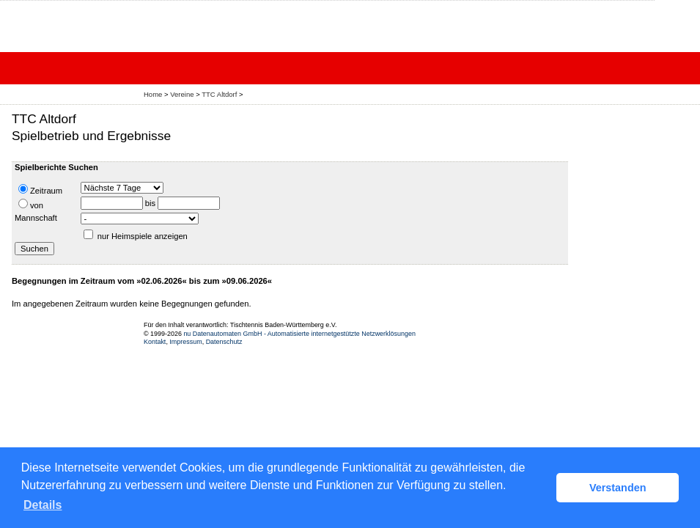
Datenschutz (224, 341)
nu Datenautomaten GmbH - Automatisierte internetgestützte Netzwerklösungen (299, 333)
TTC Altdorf (219, 94)
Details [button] (42, 505)
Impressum (185, 341)
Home (153, 94)
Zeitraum (40, 189)
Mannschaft (36, 217)
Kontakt (155, 341)
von (30, 204)
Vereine (182, 94)
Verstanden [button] (617, 488)
